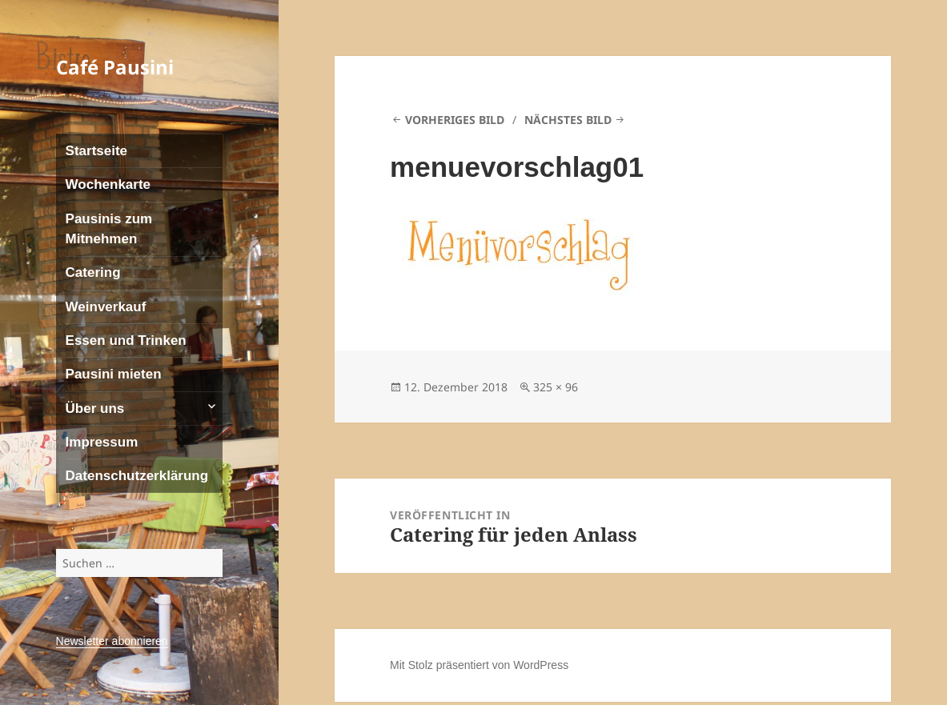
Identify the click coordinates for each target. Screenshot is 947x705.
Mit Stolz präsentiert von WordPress (479, 665)
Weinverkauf (106, 306)
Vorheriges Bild (454, 119)
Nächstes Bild (568, 119)
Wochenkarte (108, 184)
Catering (93, 272)
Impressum (102, 442)
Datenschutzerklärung (137, 475)
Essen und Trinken (126, 340)
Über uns (95, 408)
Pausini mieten (114, 374)
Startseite (96, 150)
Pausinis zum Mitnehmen (109, 229)
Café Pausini (115, 67)
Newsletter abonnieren (112, 641)
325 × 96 (555, 387)
